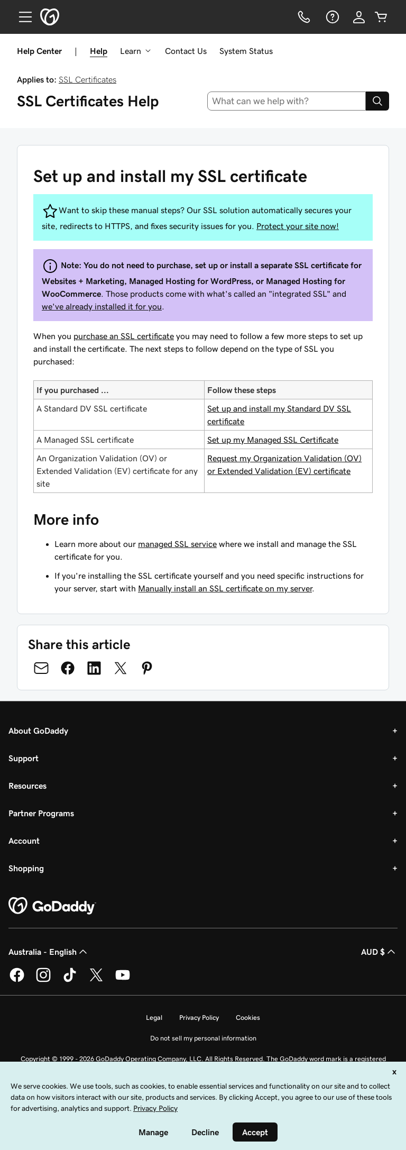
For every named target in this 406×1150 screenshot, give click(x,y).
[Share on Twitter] (120, 668)
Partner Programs (41, 813)
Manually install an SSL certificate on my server (225, 588)
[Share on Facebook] (67, 668)
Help (98, 51)
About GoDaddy (38, 730)
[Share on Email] (41, 668)
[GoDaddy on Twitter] (96, 980)
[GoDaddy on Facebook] (16, 980)
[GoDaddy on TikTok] (69, 980)
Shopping (26, 868)
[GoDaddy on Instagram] (43, 980)
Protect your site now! (297, 226)
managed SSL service (177, 544)
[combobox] (287, 101)
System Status (246, 51)
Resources (27, 785)
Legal (154, 1017)
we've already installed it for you (102, 306)
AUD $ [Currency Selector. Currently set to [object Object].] (379, 951)
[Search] (377, 101)
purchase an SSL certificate (123, 336)
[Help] (331, 17)
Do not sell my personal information (203, 1038)
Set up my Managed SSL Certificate (272, 439)
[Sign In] (359, 17)
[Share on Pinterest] (147, 668)
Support (23, 758)
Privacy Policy (199, 1017)
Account (24, 840)
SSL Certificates (87, 79)
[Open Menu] (21, 17)
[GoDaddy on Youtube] (122, 980)
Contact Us (186, 51)
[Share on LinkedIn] (94, 668)
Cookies (248, 1017)
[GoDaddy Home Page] (52, 906)
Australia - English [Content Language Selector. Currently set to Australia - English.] (48, 951)
